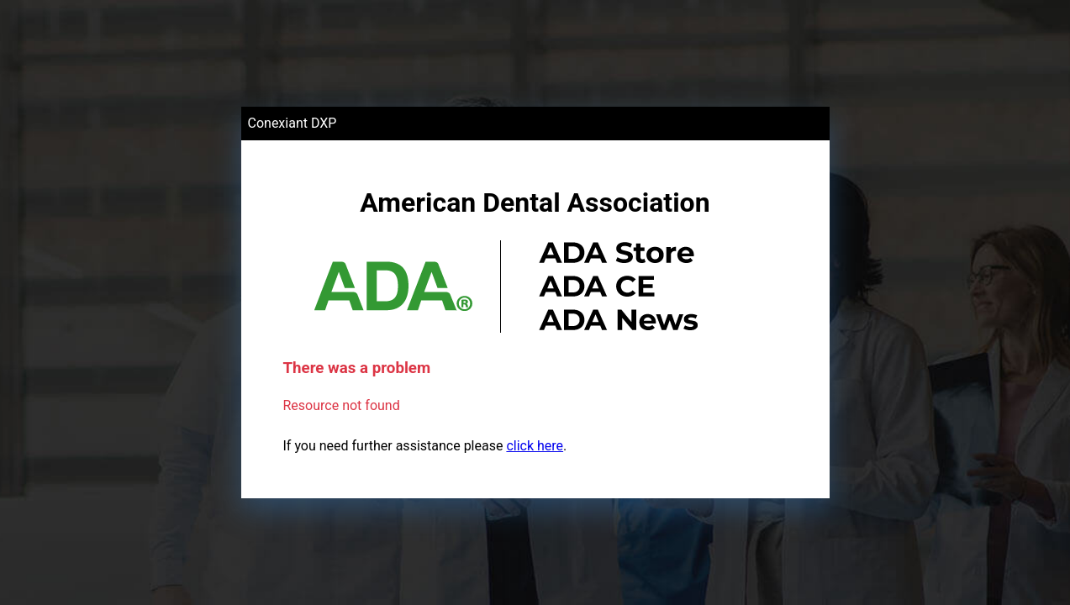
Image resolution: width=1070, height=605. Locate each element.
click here (534, 446)
